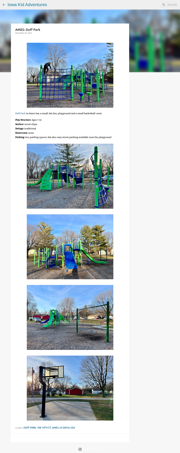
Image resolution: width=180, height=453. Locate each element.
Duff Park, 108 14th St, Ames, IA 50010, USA (49, 427)
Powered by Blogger (90, 449)
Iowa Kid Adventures (27, 4)
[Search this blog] (163, 4)
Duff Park (20, 113)
